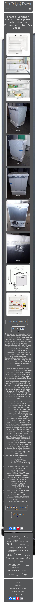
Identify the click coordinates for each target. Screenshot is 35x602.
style (27, 555)
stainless (12, 550)
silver (28, 558)
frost (15, 540)
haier (27, 565)
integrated (10, 558)
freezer (18, 554)
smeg (12, 547)
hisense (22, 545)
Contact (18, 585)
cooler (22, 567)
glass (20, 538)
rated (22, 558)
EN (16, 595)
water (27, 541)
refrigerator (21, 547)
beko (9, 538)
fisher (23, 565)
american (13, 564)
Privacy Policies (18, 588)
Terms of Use (18, 592)
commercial (15, 567)
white (9, 555)
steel (15, 561)
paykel (17, 558)
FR (21, 595)
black (9, 544)
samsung (23, 550)
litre (17, 575)
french (11, 575)
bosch (22, 541)
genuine (26, 571)
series (9, 541)
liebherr (21, 561)
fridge (23, 574)
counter (16, 545)
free (26, 537)
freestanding (13, 570)
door (15, 537)
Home (18, 582)
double (28, 545)
